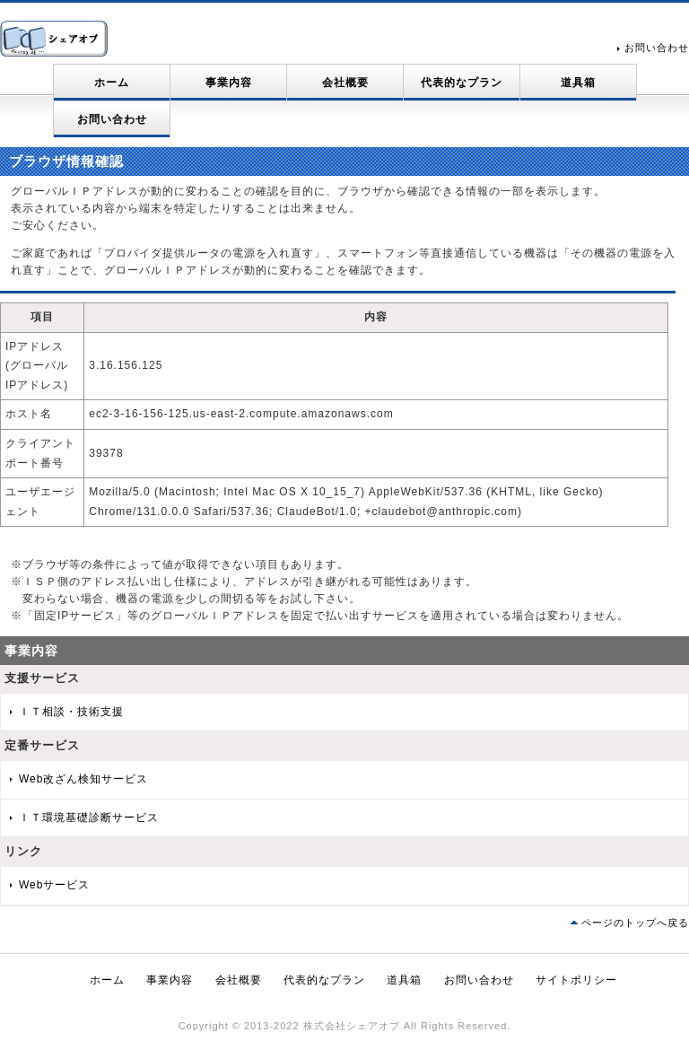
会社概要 (345, 82)
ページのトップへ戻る (635, 922)
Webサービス (54, 885)
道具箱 (578, 82)
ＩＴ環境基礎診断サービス (89, 817)
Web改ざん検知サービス (83, 779)
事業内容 (228, 82)
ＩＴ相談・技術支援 (71, 711)
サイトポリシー (576, 980)
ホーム (111, 82)
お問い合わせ (656, 47)
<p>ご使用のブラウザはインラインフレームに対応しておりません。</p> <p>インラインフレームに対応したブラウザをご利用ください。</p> (338, 421)
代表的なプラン (461, 82)
